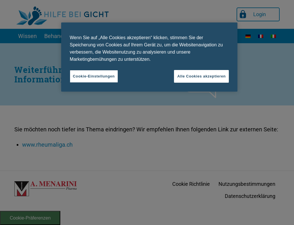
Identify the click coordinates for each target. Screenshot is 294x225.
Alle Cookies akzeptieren (201, 76)
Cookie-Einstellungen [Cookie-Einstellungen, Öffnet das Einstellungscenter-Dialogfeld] (94, 76)
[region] (149, 57)
